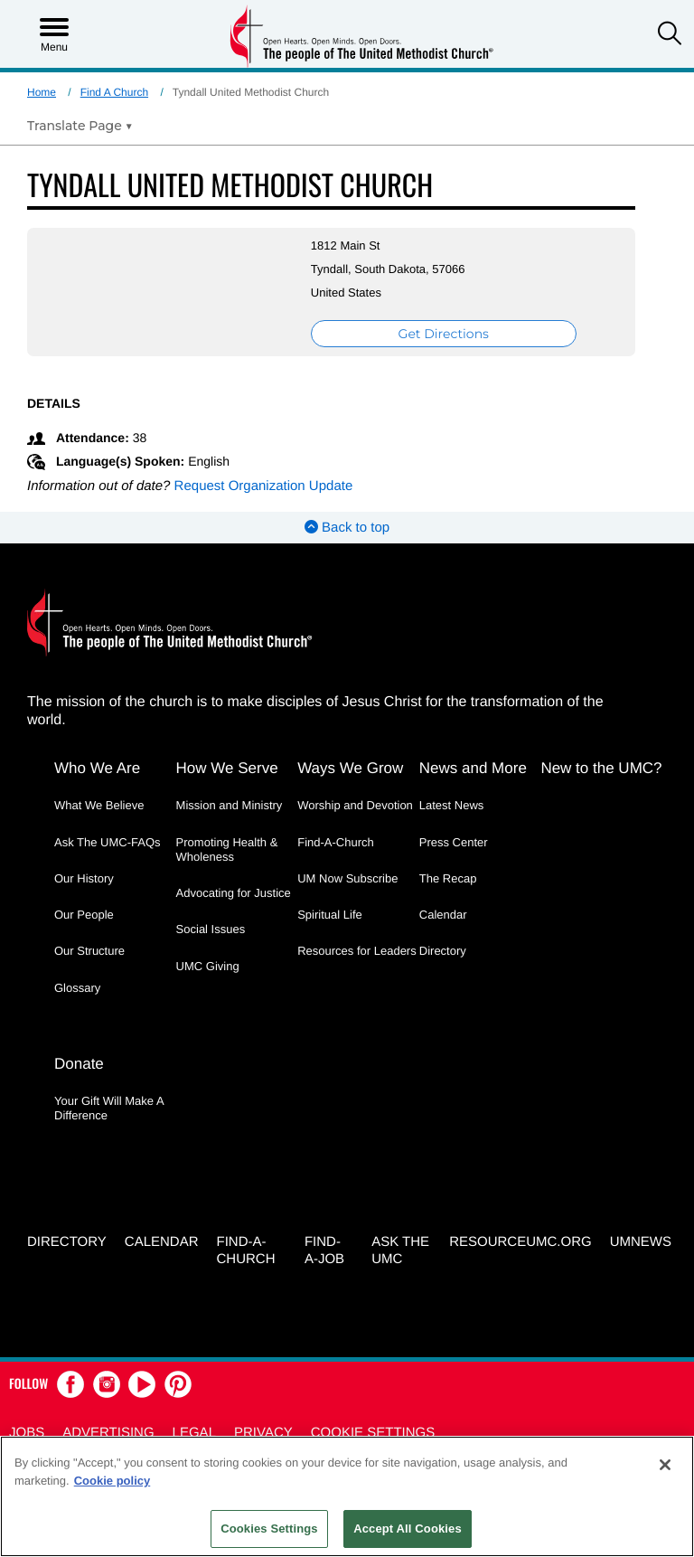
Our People (84, 914)
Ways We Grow (350, 768)
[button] (669, 35)
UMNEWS (640, 1240)
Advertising (108, 1431)
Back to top (347, 527)
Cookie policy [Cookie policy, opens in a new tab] (112, 1480)
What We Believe (99, 805)
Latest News (451, 805)
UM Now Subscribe (347, 878)
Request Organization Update (263, 486)
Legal (194, 1431)
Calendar (443, 914)
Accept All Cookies (407, 1528)
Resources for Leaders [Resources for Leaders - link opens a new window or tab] (357, 951)
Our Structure (89, 951)
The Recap (448, 878)
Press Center (453, 842)
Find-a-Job (324, 1248)
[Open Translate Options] (80, 126)
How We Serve (227, 768)
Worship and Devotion (355, 805)
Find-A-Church (335, 842)
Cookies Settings (269, 1528)
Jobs (26, 1431)
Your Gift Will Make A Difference (109, 1107)
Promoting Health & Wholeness (227, 849)
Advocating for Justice (233, 893)
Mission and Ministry (229, 805)
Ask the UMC (400, 1248)
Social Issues (211, 929)
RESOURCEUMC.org (520, 1240)
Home (41, 92)
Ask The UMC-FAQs (107, 842)
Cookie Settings (373, 1431)
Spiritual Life (329, 914)
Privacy (263, 1431)
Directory (442, 951)
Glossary (77, 988)
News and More (473, 768)
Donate (79, 1062)
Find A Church (114, 92)
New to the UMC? (600, 768)
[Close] (665, 1465)
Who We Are (97, 768)
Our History (84, 878)
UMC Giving (207, 966)
